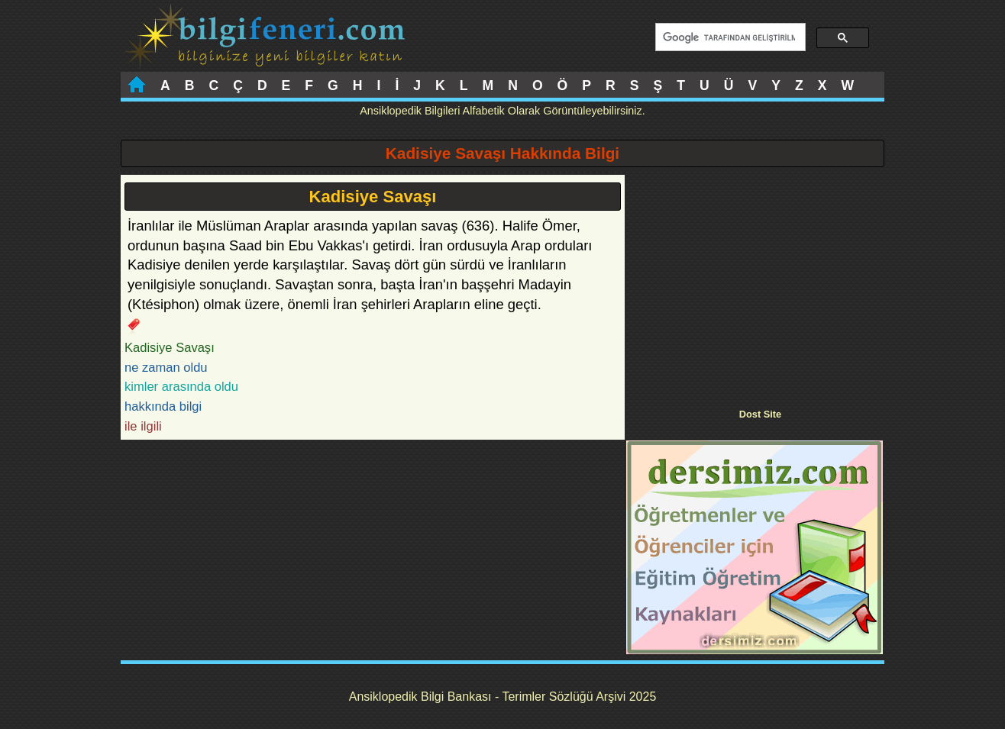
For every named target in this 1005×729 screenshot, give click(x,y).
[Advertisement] (754, 282)
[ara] (729, 37)
